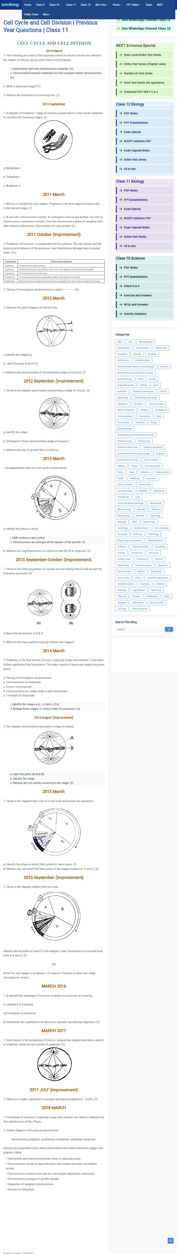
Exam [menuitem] (149, 4)
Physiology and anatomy (129, 540)
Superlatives (139, 590)
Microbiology (124, 509)
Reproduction (124, 571)
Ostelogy (137, 534)
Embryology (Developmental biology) (135, 435)
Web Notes (137, 602)
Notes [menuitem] (116, 4)
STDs (138, 577)
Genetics (145, 472)
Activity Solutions (132, 314)
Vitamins (121, 602)
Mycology (155, 515)
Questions (163, 565)
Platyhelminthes (155, 540)
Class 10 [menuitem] (54, 4)
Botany (143, 385)
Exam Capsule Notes (134, 150)
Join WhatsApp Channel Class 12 (145, 28)
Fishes (134, 466)
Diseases (140, 422)
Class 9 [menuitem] (40, 4)
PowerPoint (137, 553)
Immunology (145, 484)
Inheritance (158, 490)
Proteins (159, 559)
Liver (137, 497)
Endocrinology (124, 441)
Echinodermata (124, 428)
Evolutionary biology (127, 459)
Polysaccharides (140, 546)
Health (120, 478)
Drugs (154, 422)
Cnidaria (145, 410)
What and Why (157, 602)
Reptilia (141, 571)
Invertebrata (123, 497)
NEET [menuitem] (160, 4)
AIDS (119, 341)
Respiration (156, 571)
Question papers (143, 565)
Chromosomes (156, 403)
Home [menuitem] (27, 4)
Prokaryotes (143, 559)
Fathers (121, 466)
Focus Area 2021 (152, 466)
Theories (121, 596)
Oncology (122, 534)
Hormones (151, 478)
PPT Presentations (133, 123)
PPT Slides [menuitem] (133, 4)
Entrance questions (153, 447)
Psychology (123, 565)
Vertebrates (152, 596)
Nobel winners (141, 528)
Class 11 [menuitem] (71, 4)
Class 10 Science (125, 410)
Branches (122, 391)
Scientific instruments (157, 577)
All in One (127, 169)
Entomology (144, 441)
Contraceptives (124, 416)
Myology (121, 521)
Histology (135, 478)
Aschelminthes (142, 360)
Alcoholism (161, 348)
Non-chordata (161, 528)
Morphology (123, 515)
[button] (5, 14)
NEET (134, 521)
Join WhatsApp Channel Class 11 (145, 20)
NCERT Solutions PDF (135, 141)
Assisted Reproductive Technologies (135, 366)
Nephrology (149, 521)
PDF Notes (128, 113)
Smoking (121, 590)
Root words (123, 577)
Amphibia (122, 354)
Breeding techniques (143, 391)
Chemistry (122, 403)
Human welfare (124, 484)
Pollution (121, 546)
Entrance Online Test (127, 447)
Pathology (153, 534)
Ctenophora (144, 416)
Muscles (140, 515)
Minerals (141, 509)
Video (167, 596)
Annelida (152, 354)
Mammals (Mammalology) (130, 503)
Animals (137, 354)
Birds (140, 379)
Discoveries (123, 422)
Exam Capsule (151, 459)
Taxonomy (156, 590)
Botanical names (125, 385)
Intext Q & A (129, 286)
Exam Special (130, 132)
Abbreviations (146, 341)
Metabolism (156, 503)
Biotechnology (124, 379)
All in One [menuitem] (100, 4)
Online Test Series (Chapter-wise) (142, 64)
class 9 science (139, 608)
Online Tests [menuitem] (31, 14)
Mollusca (156, 509)
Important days (124, 490)
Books (152, 379)
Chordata (138, 403)
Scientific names (125, 584)
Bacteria (164, 366)
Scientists (145, 584)
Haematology (162, 472)
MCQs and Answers (133, 304)
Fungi (120, 472)
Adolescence (142, 348)
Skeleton (160, 584)
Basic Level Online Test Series (140, 55)
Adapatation (123, 348)
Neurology (122, 528)
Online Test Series (132, 159)
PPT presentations (133, 200)
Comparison (161, 410)
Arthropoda (123, 360)
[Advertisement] (54, 1221)
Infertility (143, 490)
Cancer (163, 391)
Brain (155, 385)
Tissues (136, 596)
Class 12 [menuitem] (85, 4)
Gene (131, 472)
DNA (159, 416)
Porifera (121, 553)
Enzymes (160, 453)
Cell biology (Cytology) (146, 397)
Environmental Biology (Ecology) (133, 453)
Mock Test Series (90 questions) (141, 83)
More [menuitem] (46, 14)
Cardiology (122, 397)
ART (131, 341)
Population (160, 546)
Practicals (153, 553)
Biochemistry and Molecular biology (135, 372)
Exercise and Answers (135, 295)
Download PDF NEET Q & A (138, 92)
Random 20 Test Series (136, 73)
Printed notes (124, 559)
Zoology (121, 608)
